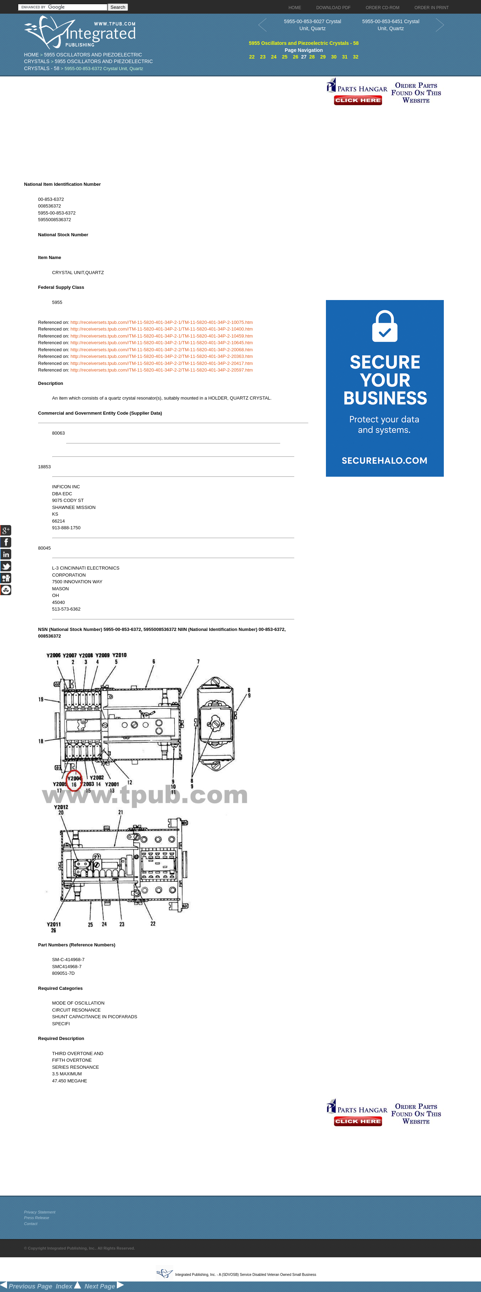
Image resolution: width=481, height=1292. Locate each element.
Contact (31, 1224)
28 (312, 57)
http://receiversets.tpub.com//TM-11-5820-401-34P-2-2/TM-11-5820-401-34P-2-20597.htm (162, 370)
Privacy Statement (39, 1212)
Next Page (104, 1286)
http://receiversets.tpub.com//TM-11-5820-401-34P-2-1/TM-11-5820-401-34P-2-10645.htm (162, 342)
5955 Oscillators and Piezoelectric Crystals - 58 (304, 43)
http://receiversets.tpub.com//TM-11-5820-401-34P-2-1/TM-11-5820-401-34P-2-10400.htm (162, 329)
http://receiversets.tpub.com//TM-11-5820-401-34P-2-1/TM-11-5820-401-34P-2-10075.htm (162, 322)
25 (285, 57)
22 (252, 57)
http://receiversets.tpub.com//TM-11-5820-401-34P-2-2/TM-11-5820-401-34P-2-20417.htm (162, 363)
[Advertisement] (173, 125)
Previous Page (26, 1286)
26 (296, 57)
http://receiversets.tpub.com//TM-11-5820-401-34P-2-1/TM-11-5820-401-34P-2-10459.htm (162, 336)
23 (263, 57)
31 (345, 57)
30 (334, 57)
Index (68, 1286)
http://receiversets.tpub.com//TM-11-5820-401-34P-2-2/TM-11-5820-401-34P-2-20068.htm (162, 349)
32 (356, 57)
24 (274, 57)
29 (323, 57)
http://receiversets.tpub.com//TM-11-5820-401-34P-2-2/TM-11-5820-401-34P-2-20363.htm (162, 356)
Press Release (36, 1218)
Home (31, 54)
